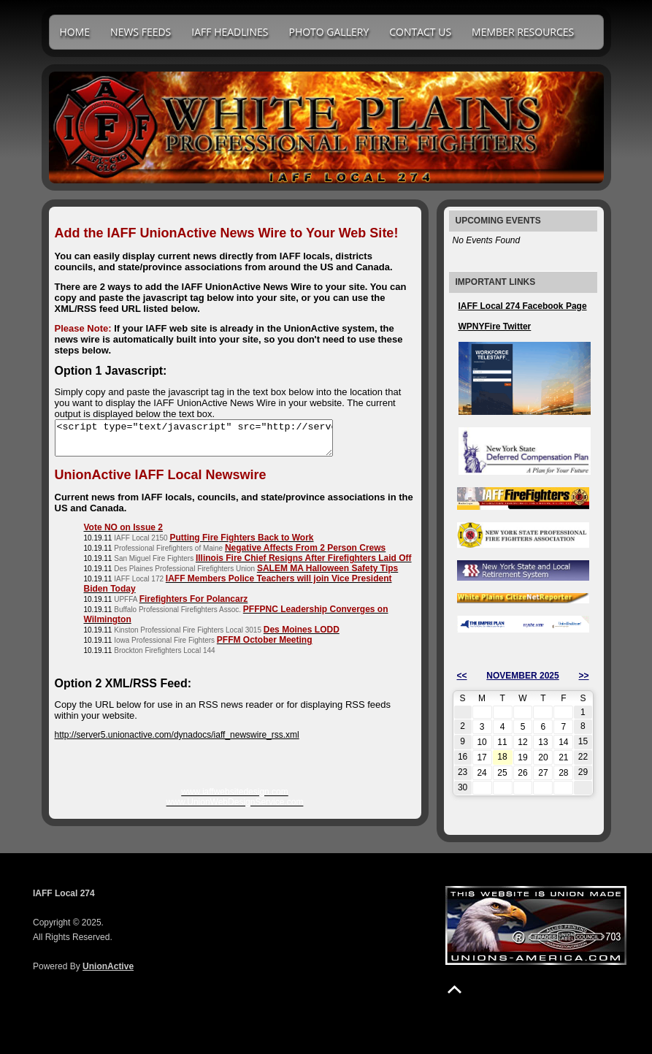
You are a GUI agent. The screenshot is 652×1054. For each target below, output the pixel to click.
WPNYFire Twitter (495, 326)
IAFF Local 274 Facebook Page (523, 306)
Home (75, 32)
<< (462, 676)
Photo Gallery (328, 32)
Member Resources (523, 32)
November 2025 (522, 676)
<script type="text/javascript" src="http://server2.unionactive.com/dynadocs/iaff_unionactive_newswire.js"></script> (210, 441)
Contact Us (420, 32)
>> (583, 676)
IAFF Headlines (229, 32)
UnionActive (108, 966)
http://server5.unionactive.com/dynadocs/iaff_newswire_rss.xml (177, 741)
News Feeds (140, 32)
